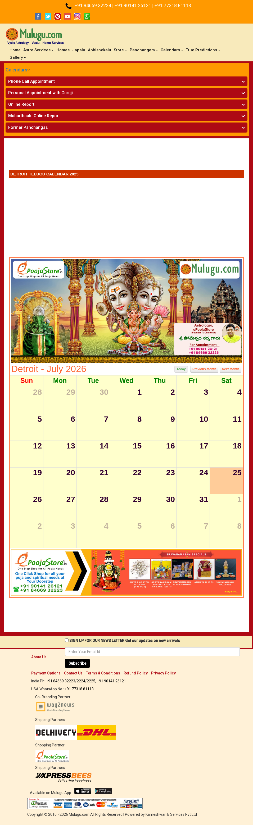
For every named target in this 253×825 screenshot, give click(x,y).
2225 (91, 681)
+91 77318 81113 (173, 5)
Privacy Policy (163, 673)
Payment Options (46, 673)
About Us (39, 657)
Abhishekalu (99, 50)
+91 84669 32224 (93, 5)
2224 (81, 681)
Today (181, 369)
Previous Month (204, 369)
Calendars (16, 69)
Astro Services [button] (38, 50)
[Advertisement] (126, 155)
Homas (63, 50)
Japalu (78, 50)
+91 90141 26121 (133, 5)
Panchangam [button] (144, 50)
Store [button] (120, 50)
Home (16, 49)
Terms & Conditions (103, 673)
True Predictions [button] (203, 50)
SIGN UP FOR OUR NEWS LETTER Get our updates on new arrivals (124, 640)
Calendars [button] (172, 50)
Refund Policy (136, 673)
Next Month (230, 369)
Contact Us (73, 673)
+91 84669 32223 (60, 681)
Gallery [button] (18, 57)
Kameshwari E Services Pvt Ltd (171, 814)
